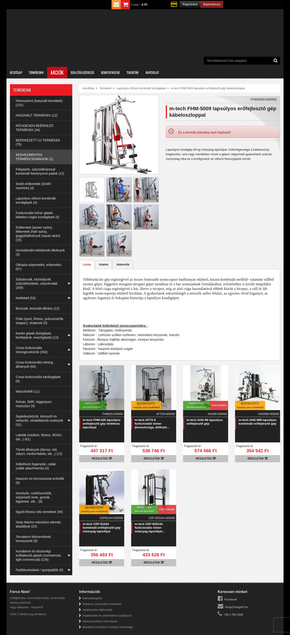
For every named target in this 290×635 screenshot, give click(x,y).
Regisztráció (190, 4)
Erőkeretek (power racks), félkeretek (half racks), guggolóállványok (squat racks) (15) (38, 234)
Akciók (57, 73)
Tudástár (133, 73)
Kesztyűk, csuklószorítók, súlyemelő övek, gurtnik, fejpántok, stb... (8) (34, 497)
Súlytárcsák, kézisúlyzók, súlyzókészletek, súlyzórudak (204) (36, 283)
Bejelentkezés (212, 4)
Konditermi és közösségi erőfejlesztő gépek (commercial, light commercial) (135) (38, 555)
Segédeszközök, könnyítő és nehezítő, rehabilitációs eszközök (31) (39, 420)
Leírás (87, 264)
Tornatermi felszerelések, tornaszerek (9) (34, 539)
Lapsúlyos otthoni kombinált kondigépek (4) (36, 200)
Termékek (105, 88)
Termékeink (36, 73)
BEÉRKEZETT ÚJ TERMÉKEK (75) (38, 142)
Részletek (102, 458)
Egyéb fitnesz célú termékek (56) (39, 512)
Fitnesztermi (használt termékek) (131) (39, 103)
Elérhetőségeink (92, 598)
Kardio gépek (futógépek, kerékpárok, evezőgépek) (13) (37, 335)
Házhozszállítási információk (99, 621)
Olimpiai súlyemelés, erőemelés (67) (38, 267)
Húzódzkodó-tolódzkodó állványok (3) (40, 252)
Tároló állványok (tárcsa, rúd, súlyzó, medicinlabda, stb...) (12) (39, 452)
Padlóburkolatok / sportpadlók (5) (39, 570)
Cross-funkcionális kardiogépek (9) (38, 379)
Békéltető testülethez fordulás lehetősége (107, 627)
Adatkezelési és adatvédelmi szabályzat (106, 615)
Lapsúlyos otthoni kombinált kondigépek (141, 88)
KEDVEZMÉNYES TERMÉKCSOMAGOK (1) (34, 157)
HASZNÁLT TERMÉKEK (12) (36, 115)
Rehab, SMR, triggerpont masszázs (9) (33, 404)
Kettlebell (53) (26, 298)
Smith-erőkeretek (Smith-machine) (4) (34, 186)
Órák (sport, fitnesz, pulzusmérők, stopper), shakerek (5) (40, 321)
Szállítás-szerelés (82, 73)
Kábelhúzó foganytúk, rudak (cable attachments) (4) (36, 466)
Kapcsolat (152, 73)
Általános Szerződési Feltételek (101, 604)
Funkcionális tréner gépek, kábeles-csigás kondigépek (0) (37, 215)
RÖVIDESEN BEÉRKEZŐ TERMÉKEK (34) (34, 128)
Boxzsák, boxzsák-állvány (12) (37, 308)
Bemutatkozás (110, 73)
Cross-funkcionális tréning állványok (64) (34, 364)
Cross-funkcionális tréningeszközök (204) (32, 350)
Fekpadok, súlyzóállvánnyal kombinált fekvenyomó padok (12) (40, 171)
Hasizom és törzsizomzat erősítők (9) (40, 481)
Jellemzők (122, 264)
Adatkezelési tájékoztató (97, 609)
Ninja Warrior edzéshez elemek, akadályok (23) (38, 524)
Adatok (103, 264)
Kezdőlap (16, 73)
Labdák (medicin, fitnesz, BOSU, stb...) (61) (39, 437)
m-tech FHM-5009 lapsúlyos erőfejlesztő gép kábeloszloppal (208, 88)
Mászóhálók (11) (28, 391)
